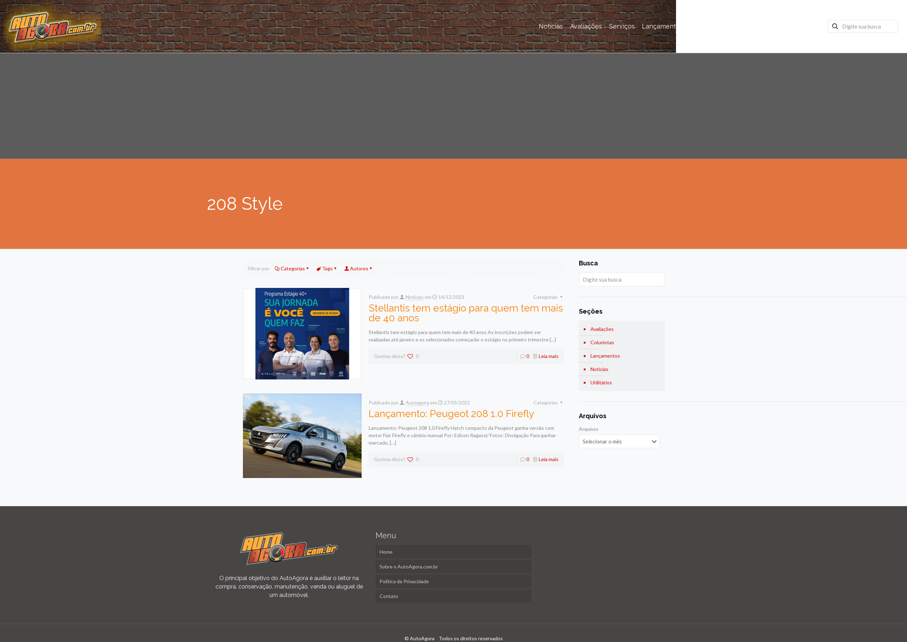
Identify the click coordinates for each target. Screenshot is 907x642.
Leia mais (548, 356)
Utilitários (601, 382)
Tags (327, 268)
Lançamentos (605, 356)
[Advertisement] (453, 106)
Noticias (415, 297)
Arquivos (589, 429)
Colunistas (602, 342)
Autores (358, 268)
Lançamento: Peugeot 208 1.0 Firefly (451, 414)
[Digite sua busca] (863, 26)
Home (386, 552)
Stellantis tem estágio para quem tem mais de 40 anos (466, 313)
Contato (389, 596)
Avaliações (602, 329)
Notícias (599, 369)
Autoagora (417, 402)
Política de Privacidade (404, 581)
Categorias (292, 268)
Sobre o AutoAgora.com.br (409, 566)
